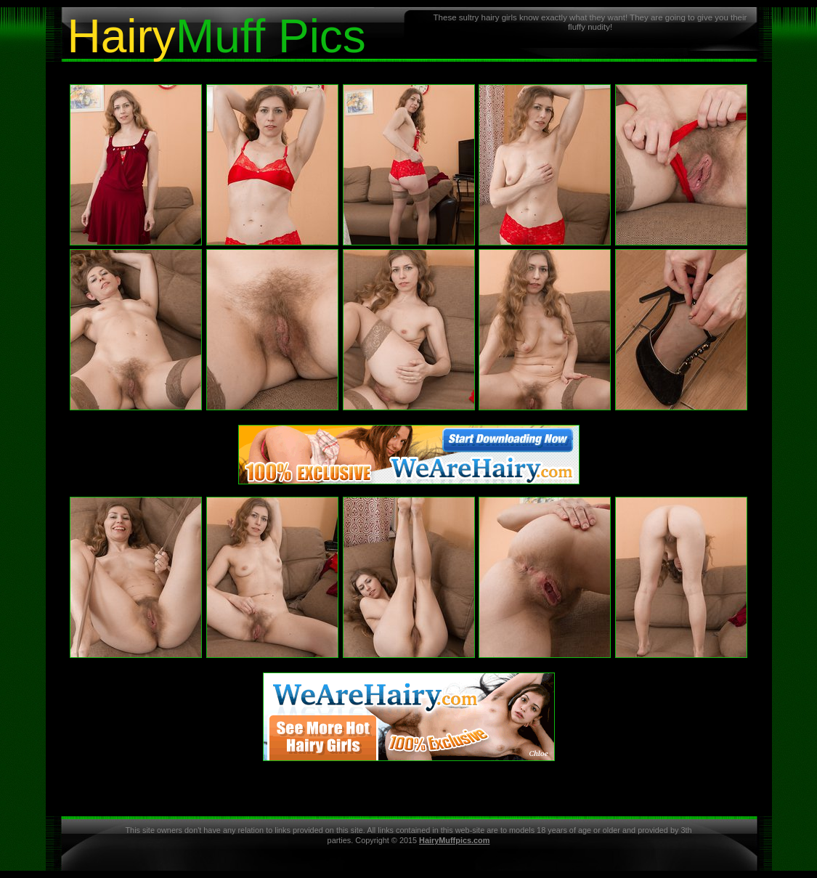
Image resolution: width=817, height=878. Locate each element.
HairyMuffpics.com (454, 840)
